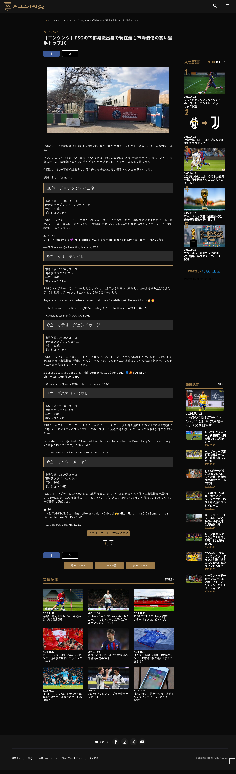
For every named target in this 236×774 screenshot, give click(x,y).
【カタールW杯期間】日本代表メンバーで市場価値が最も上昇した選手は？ (153, 658)
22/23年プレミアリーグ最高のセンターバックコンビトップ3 (153, 617)
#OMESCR (139, 372)
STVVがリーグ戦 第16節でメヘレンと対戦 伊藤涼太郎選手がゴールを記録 (215, 477)
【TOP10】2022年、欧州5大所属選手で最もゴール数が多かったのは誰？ (62, 697)
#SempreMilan (158, 513)
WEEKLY (211, 62)
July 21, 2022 (101, 452)
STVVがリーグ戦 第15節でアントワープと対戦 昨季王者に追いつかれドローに (215, 499)
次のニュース (140, 565)
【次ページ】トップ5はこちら (109, 533)
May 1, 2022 (75, 524)
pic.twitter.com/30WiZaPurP (63, 376)
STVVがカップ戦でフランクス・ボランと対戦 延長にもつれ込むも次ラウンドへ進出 (215, 559)
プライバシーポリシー (71, 758)
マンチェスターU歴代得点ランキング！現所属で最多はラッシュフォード (62, 658)
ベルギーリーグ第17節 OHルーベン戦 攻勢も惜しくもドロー (215, 456)
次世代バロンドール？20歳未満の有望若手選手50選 (108, 656)
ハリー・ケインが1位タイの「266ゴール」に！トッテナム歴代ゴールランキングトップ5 (108, 619)
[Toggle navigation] (228, 6)
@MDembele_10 (93, 308)
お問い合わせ (46, 758)
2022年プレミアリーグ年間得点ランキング (108, 695)
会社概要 (94, 758)
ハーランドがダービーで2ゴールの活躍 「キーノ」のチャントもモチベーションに (215, 581)
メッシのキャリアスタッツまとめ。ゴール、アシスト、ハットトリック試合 (203, 103)
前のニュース (78, 565)
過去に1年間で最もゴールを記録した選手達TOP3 (62, 617)
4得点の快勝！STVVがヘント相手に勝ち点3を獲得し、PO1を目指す (205, 421)
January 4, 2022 (89, 247)
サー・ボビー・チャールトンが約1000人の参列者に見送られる (215, 519)
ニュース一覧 (109, 565)
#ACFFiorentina (102, 239)
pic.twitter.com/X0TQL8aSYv (128, 308)
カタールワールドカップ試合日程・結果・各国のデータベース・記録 (203, 256)
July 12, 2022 (83, 315)
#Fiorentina (82, 239)
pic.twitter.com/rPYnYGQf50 (143, 239)
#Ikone (118, 239)
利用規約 (16, 758)
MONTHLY (220, 62)
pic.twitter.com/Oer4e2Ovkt (70, 445)
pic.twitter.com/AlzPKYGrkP (62, 517)
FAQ (30, 758)
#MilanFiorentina (130, 513)
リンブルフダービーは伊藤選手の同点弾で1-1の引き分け (215, 437)
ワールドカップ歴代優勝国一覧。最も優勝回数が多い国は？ (203, 217)
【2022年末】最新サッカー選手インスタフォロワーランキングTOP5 (154, 697)
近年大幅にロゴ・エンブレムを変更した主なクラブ (203, 141)
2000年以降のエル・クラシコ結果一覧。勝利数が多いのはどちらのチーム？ (204, 180)
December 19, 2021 (99, 384)
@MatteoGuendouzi (111, 372)
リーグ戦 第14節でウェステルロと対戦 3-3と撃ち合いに (215, 539)
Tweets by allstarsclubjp (198, 279)
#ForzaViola (61, 239)
